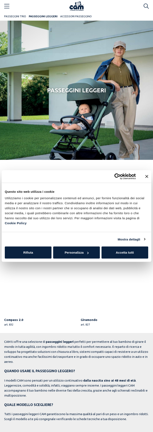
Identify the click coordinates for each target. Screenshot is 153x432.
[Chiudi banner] (146, 176)
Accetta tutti (125, 252)
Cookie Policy (16, 223)
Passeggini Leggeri (43, 16)
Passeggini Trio (15, 16)
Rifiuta (28, 252)
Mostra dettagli (129, 239)
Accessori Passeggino (76, 16)
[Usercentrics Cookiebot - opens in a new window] (117, 176)
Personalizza (77, 252)
